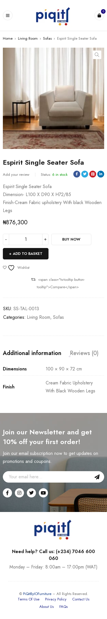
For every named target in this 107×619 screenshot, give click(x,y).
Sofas (47, 38)
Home (8, 38)
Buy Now (71, 239)
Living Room (28, 38)
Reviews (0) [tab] (84, 353)
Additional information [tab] (32, 353)
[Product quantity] (25, 239)
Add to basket (28, 253)
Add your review (16, 174)
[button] (97, 55)
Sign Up (97, 477)
